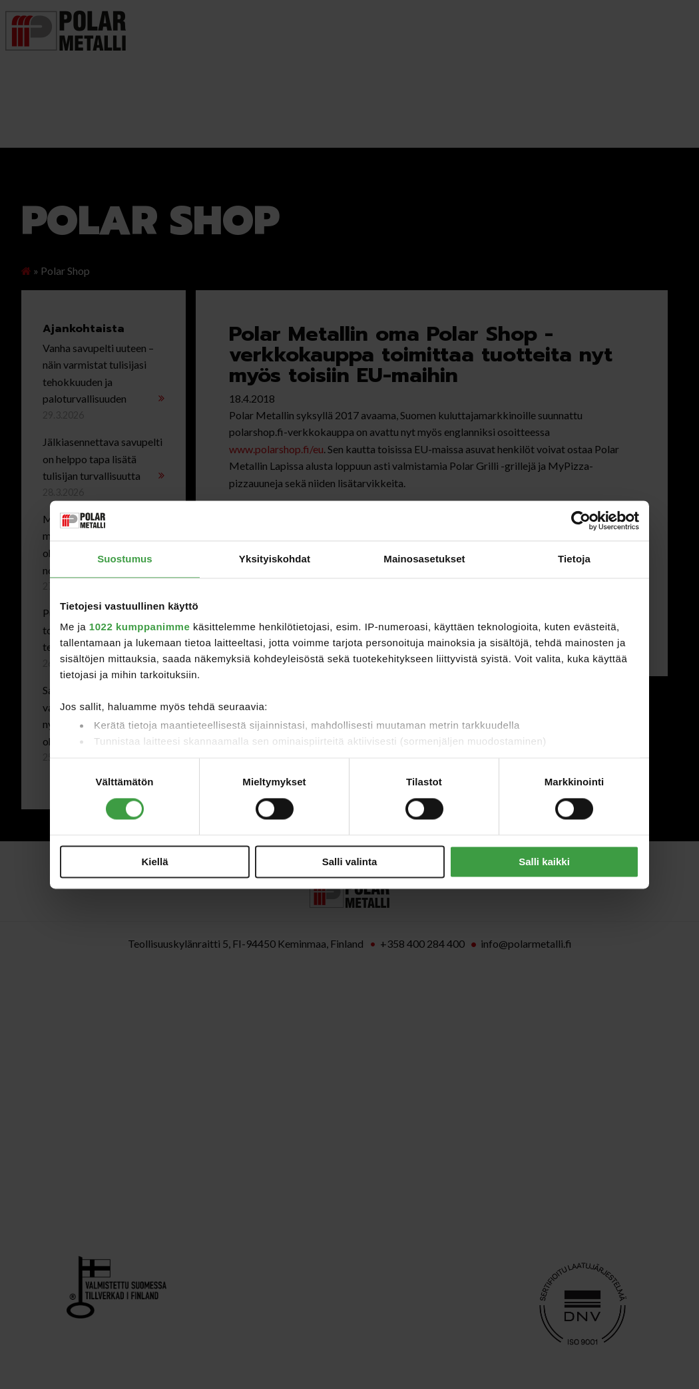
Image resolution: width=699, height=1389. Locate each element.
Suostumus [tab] (124, 558)
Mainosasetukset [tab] (424, 558)
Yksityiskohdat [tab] (274, 558)
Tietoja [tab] (574, 558)
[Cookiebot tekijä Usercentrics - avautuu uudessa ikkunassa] (581, 520)
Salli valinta (349, 861)
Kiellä (154, 861)
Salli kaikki (544, 861)
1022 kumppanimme (139, 626)
